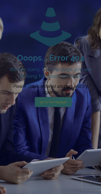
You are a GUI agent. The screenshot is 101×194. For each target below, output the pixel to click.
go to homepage (53, 102)
